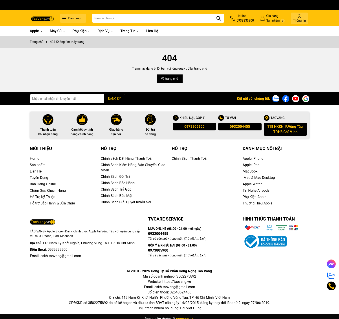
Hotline (245, 18)
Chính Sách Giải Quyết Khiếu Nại (126, 202)
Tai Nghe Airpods (256, 190)
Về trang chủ (169, 78)
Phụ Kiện (79, 31)
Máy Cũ (56, 31)
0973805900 (194, 126)
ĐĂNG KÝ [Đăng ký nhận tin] (114, 98)
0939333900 (58, 249)
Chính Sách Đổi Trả (115, 176)
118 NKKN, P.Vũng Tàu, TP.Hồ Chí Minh (285, 129)
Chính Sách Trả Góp (116, 189)
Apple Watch (252, 184)
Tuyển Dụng (39, 178)
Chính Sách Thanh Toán (190, 158)
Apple (35, 31)
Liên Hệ (152, 31)
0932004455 (240, 126)
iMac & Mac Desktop (259, 178)
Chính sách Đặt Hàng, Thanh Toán (127, 158)
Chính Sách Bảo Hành (118, 183)
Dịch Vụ (103, 31)
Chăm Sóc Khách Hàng (48, 190)
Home (34, 158)
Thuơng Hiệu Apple (257, 203)
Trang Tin (128, 31)
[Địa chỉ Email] (77, 98)
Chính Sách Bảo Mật (116, 196)
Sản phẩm (38, 165)
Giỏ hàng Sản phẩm (275, 18)
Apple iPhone (253, 158)
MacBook (250, 171)
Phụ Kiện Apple (254, 197)
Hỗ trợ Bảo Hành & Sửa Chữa (52, 203)
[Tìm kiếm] (218, 18)
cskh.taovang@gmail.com (60, 256)
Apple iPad (251, 165)
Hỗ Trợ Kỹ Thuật (42, 197)
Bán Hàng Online (43, 184)
